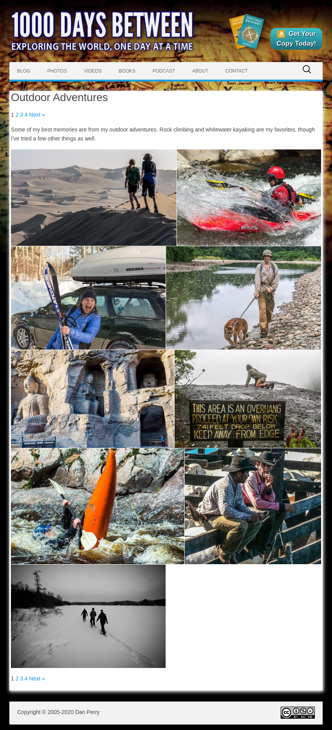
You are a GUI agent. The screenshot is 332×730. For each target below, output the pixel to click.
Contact (237, 71)
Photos (57, 71)
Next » (37, 114)
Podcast (163, 71)
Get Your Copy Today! (296, 38)
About (200, 71)
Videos (93, 71)
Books (127, 71)
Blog (23, 71)
